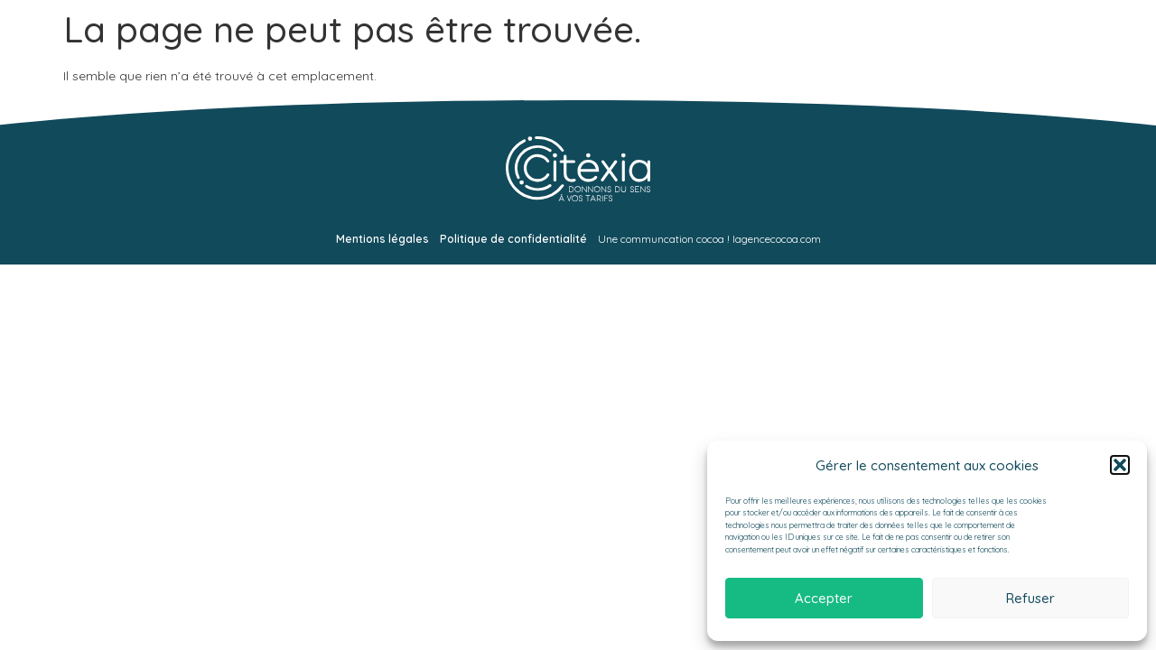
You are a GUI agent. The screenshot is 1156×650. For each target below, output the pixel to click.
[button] (1120, 465)
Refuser (1030, 598)
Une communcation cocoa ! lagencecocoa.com (709, 239)
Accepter (824, 598)
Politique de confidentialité (513, 239)
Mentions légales (382, 239)
